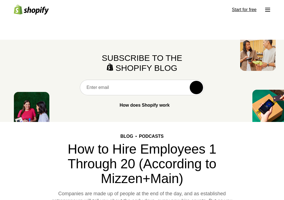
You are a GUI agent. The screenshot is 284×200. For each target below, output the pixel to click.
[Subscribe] (196, 87)
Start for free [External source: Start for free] (244, 9)
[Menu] (267, 9)
